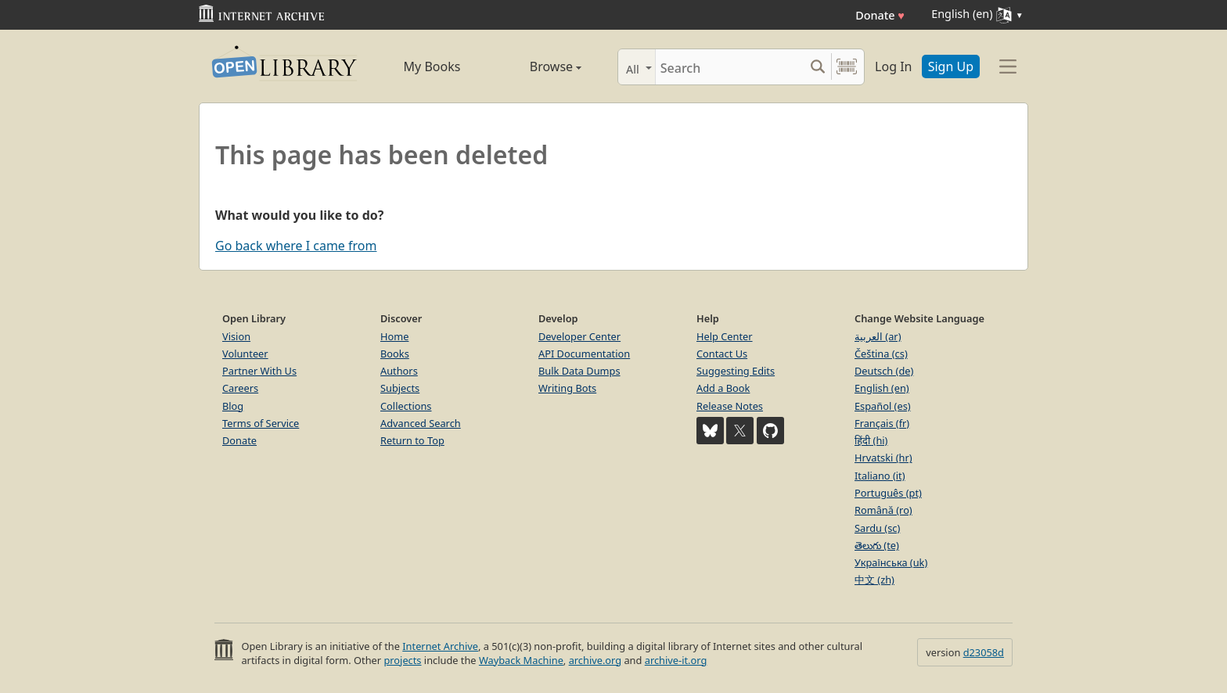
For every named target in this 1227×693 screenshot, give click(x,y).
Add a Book (723, 388)
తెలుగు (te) (877, 545)
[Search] (729, 67)
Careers (240, 388)
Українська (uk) (891, 562)
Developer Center (579, 336)
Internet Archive (440, 646)
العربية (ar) (878, 336)
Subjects (399, 388)
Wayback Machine (521, 660)
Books (394, 353)
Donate (880, 15)
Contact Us (721, 353)
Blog (232, 406)
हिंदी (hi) (871, 440)
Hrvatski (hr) (883, 458)
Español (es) (883, 406)
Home (394, 336)
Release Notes (729, 406)
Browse (537, 66)
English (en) (882, 388)
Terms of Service (260, 423)
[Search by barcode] (847, 66)
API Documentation (584, 353)
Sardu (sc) (877, 528)
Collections (406, 406)
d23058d (983, 652)
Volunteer (245, 353)
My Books (432, 66)
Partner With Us (259, 371)
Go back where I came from (295, 245)
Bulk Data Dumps (579, 371)
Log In (893, 66)
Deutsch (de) (884, 371)
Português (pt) (888, 493)
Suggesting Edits (735, 371)
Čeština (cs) (881, 353)
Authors (399, 371)
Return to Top (412, 440)
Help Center (724, 336)
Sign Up (950, 66)
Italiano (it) (880, 476)
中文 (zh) (874, 580)
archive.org (595, 660)
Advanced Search (420, 423)
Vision (236, 336)
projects (402, 660)
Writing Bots (567, 388)
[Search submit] (817, 66)
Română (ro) (883, 510)
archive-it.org (676, 660)
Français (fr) (882, 423)
